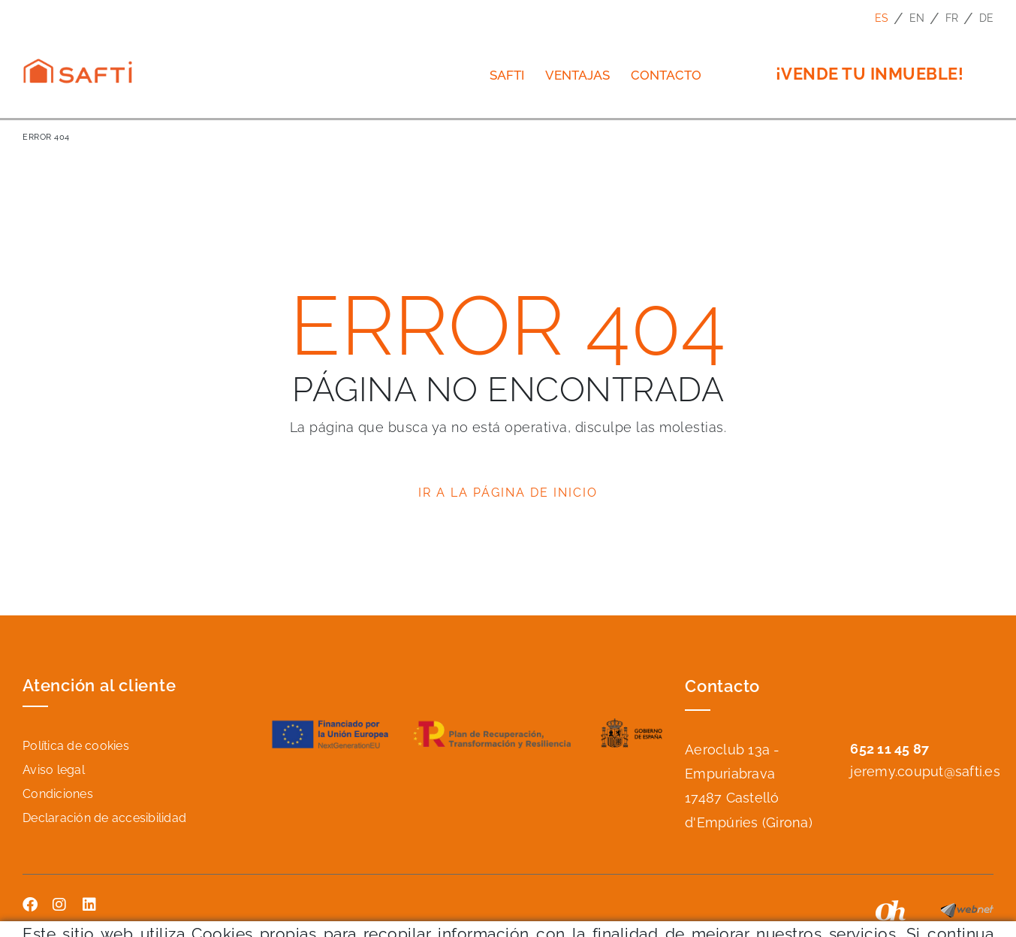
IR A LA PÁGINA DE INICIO (508, 492)
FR (952, 18)
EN (917, 18)
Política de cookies (76, 746)
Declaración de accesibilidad (104, 818)
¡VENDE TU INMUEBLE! (870, 73)
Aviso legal (54, 770)
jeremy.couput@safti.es (925, 771)
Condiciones (58, 794)
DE (986, 18)
